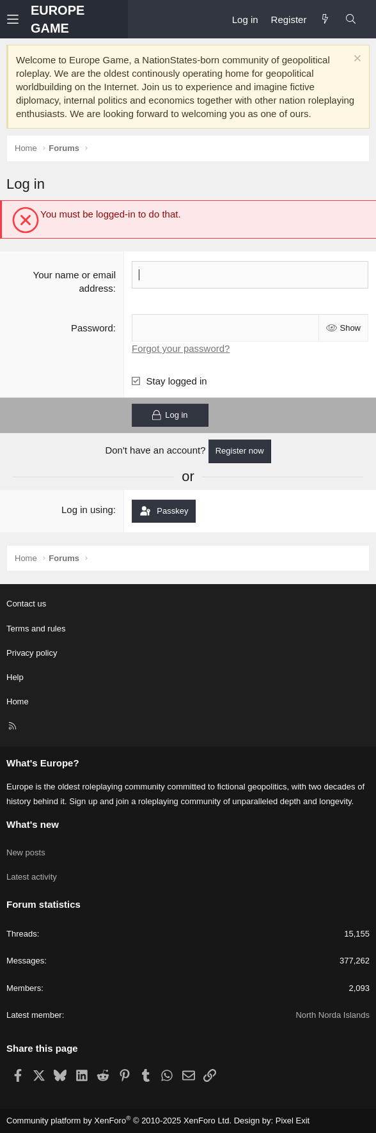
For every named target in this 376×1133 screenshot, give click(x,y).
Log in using (87, 509)
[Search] (350, 19)
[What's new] (325, 19)
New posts (25, 852)
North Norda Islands (332, 1015)
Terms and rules (35, 628)
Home (17, 701)
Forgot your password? (181, 348)
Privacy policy (31, 653)
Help (15, 677)
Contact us (26, 603)
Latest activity (31, 877)
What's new (32, 824)
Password (92, 327)
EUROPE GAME (57, 19)
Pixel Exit (292, 1120)
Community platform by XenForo (118, 1120)
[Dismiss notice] (355, 60)
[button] (18, 19)
